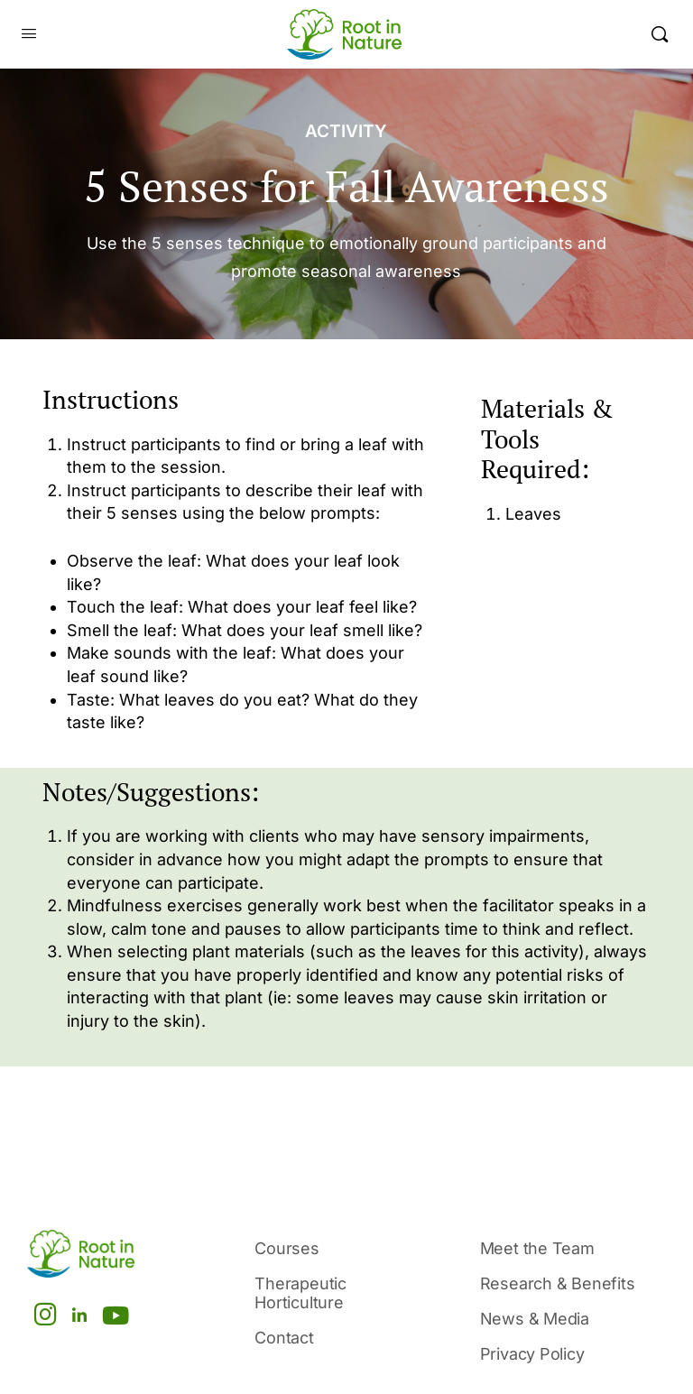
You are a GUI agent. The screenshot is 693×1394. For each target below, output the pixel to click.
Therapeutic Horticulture (300, 1293)
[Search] (659, 34)
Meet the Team (537, 1248)
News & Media (534, 1318)
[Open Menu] (29, 34)
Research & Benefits (557, 1283)
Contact (284, 1337)
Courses (286, 1248)
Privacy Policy (532, 1353)
